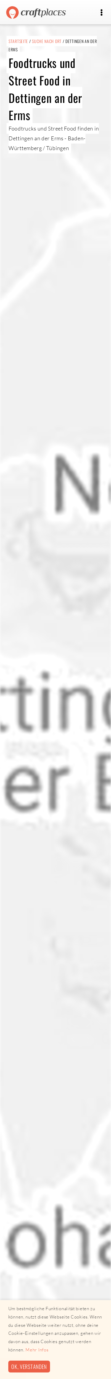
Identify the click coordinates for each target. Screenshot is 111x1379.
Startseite (18, 41)
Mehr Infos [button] (36, 1350)
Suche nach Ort (47, 41)
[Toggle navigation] (101, 12)
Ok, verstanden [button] (29, 1366)
